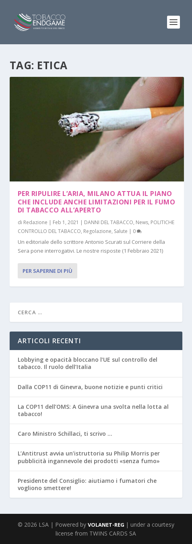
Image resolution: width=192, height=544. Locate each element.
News (142, 222)
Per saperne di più (47, 270)
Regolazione (97, 231)
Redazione (35, 222)
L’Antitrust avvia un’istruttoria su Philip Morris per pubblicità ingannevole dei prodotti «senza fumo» (89, 456)
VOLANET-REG (107, 524)
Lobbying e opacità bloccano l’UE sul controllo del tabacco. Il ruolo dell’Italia (87, 363)
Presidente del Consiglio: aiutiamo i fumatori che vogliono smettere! (87, 484)
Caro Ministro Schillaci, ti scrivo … (65, 433)
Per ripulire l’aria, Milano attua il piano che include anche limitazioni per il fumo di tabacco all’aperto (96, 202)
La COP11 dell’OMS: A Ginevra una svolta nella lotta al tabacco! (93, 410)
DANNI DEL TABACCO (108, 222)
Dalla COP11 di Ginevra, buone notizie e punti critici (90, 387)
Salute (121, 231)
